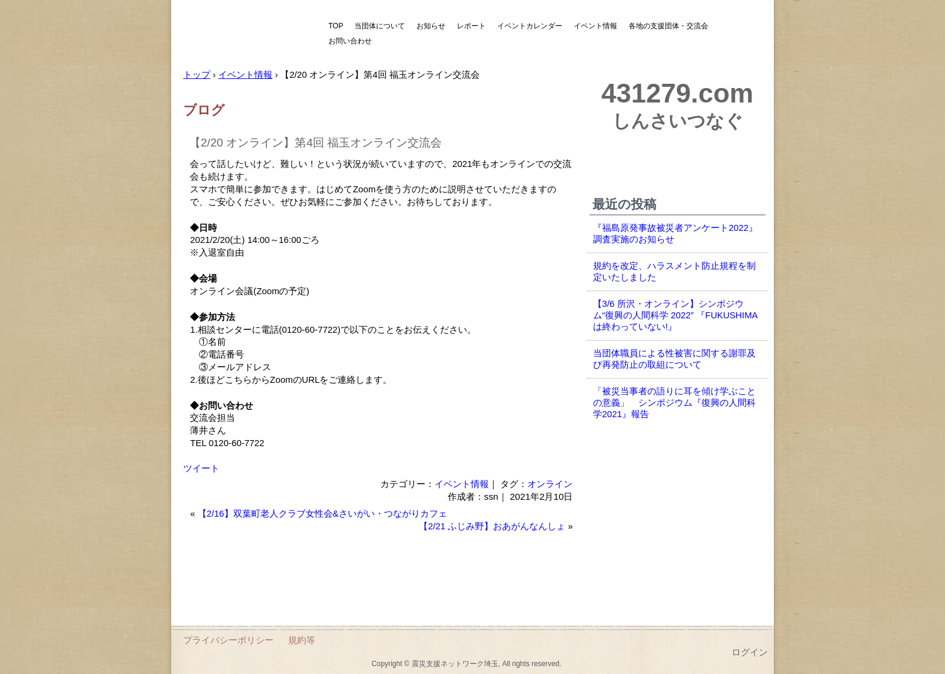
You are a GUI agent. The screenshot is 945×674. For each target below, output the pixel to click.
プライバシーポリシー (228, 640)
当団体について (379, 26)
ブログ (204, 110)
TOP (335, 26)
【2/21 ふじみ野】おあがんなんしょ (492, 526)
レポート (471, 26)
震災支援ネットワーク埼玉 (246, 34)
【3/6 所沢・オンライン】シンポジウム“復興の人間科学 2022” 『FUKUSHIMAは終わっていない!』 (675, 315)
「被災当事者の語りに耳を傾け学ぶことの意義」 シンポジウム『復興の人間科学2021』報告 (674, 402)
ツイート (201, 468)
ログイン (750, 652)
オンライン (550, 484)
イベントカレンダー (529, 26)
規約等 (301, 640)
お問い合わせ (350, 41)
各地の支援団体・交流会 (668, 26)
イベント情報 (595, 26)
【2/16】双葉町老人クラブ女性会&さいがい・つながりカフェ (322, 513)
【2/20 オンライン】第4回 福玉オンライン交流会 (315, 142)
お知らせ (430, 26)
